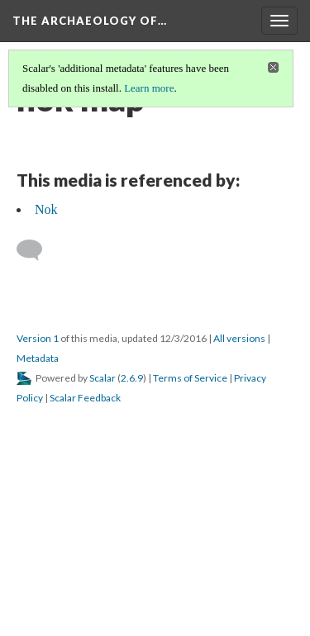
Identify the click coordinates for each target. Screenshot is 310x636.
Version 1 (38, 338)
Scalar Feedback (85, 398)
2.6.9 (132, 378)
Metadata (38, 358)
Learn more (149, 88)
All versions (239, 338)
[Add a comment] (37, 250)
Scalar (102, 378)
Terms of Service (190, 378)
